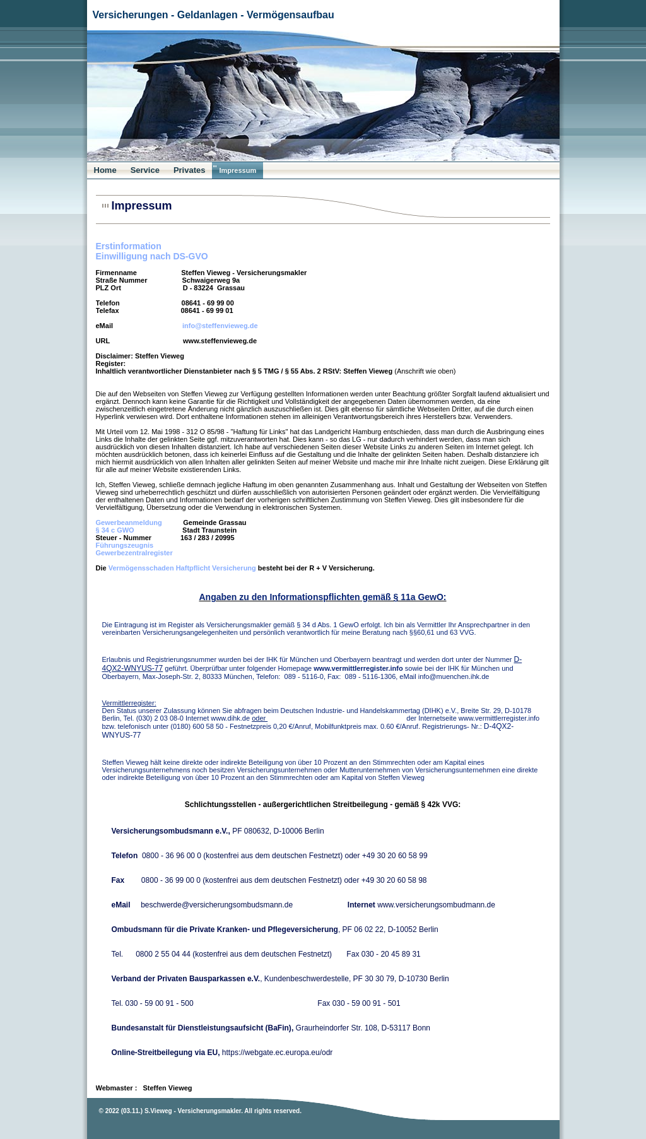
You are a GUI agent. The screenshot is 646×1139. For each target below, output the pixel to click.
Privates (189, 170)
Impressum (237, 170)
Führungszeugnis (125, 545)
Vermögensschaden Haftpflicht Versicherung (182, 568)
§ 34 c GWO (115, 530)
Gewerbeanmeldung (129, 522)
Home (105, 170)
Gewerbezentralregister (134, 553)
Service (145, 170)
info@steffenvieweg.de (220, 325)
